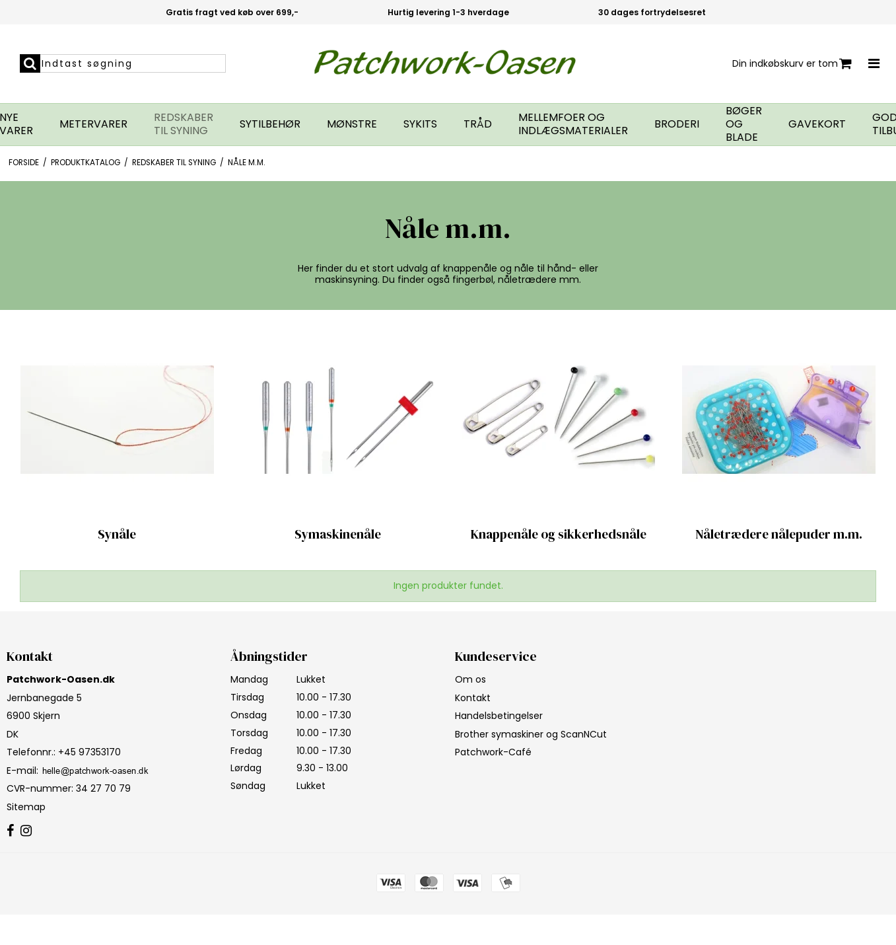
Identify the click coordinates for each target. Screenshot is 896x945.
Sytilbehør (270, 124)
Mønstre (352, 124)
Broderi (676, 124)
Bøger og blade (744, 124)
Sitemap (26, 806)
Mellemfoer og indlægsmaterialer (573, 124)
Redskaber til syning (183, 124)
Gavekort (817, 124)
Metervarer (93, 124)
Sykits (420, 124)
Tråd (478, 124)
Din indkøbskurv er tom (792, 64)
